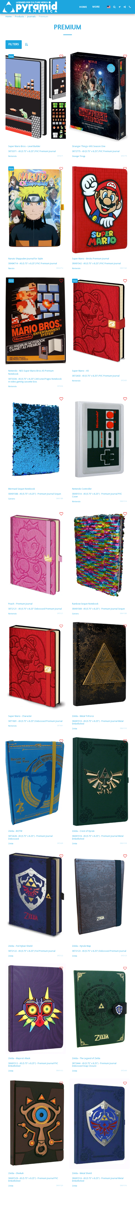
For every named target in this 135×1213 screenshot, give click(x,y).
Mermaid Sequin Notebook (25, 493)
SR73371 (60, 157)
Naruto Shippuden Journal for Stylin (31, 260)
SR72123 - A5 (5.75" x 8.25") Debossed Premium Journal (96, 964)
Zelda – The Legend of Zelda (90, 1073)
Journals (31, 16)
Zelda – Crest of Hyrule (86, 841)
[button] (114, 7)
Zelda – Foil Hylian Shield (23, 957)
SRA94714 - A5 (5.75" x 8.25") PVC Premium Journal (33, 265)
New (12, 56)
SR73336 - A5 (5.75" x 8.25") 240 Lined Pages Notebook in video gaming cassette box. (30, 384)
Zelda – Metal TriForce (86, 725)
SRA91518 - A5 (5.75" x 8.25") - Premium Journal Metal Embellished (99, 848)
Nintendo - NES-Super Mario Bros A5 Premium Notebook (31, 375)
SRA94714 (59, 270)
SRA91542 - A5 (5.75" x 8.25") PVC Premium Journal (97, 265)
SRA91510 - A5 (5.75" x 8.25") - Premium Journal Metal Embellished (99, 732)
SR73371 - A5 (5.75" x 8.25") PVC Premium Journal (33, 152)
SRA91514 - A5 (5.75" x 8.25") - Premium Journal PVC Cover (98, 500)
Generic (12, 506)
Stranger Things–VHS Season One (94, 147)
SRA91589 (123, 622)
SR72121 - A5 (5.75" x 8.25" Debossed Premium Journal (32, 616)
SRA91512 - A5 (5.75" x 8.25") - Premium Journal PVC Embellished (34, 1080)
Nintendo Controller (85, 493)
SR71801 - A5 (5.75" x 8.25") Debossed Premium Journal (32, 732)
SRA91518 (123, 854)
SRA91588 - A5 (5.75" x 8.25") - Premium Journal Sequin (32, 500)
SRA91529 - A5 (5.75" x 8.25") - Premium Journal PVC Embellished (34, 1196)
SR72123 (124, 970)
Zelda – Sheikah (18, 1189)
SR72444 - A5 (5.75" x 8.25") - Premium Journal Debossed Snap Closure (95, 1080)
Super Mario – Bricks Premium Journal (96, 260)
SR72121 (60, 622)
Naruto (11, 270)
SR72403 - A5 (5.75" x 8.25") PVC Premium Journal (97, 378)
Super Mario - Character (23, 725)
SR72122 (60, 967)
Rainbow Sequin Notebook (89, 609)
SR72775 (124, 157)
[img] (36, 96)
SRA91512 (59, 1086)
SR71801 (60, 738)
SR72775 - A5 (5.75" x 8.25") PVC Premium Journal (97, 152)
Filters (13, 44)
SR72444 (124, 1086)
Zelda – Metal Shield (85, 1189)
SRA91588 (59, 506)
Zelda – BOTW (17, 841)
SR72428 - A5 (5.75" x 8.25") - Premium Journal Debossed (31, 848)
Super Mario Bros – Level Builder (29, 147)
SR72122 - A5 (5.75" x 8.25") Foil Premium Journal (32, 962)
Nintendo (12, 157)
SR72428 (60, 854)
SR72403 (124, 383)
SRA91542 (123, 270)
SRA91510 (123, 738)
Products (19, 16)
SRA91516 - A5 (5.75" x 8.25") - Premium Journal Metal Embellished (99, 1196)
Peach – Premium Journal (24, 609)
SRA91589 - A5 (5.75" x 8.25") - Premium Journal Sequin (96, 616)
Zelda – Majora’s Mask (22, 1073)
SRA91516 (123, 1202)
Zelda (74, 738)
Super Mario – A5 (83, 373)
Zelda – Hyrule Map (84, 957)
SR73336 (60, 390)
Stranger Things (79, 157)
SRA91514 (123, 506)
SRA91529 (59, 1202)
